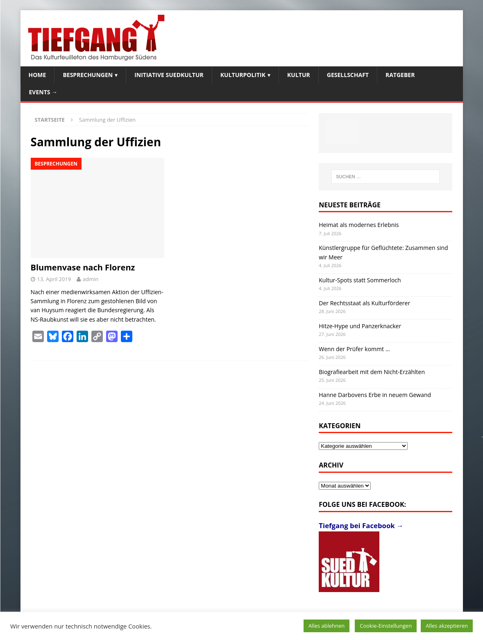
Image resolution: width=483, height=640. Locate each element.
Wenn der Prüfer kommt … (354, 349)
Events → (43, 92)
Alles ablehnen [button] (326, 625)
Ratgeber (400, 75)
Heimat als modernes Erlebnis (359, 225)
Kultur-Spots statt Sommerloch (360, 280)
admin (90, 279)
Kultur (298, 75)
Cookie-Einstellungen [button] (386, 625)
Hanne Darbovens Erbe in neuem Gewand (375, 395)
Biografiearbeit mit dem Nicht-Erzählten (372, 372)
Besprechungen (88, 75)
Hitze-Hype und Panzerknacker (360, 326)
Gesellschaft (348, 75)
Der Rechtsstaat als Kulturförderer (364, 303)
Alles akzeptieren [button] (447, 625)
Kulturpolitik (242, 75)
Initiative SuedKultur (169, 75)
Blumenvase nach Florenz (83, 267)
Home (37, 75)
